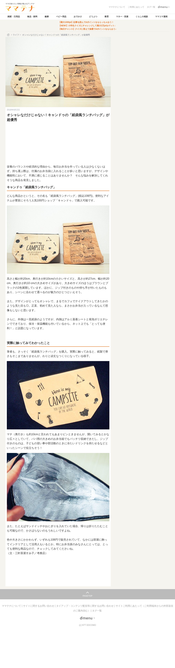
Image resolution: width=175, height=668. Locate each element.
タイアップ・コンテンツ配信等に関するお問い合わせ (85, 605)
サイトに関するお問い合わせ (39, 605)
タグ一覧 (97, 610)
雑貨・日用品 (14, 16)
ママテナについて (12, 605)
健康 (47, 16)
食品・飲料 (32, 16)
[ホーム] (8, 34)
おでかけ (78, 16)
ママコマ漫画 (161, 16)
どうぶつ (93, 16)
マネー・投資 (122, 16)
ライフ (16, 35)
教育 (107, 16)
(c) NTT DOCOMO (87, 625)
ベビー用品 (61, 16)
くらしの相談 (142, 16)
